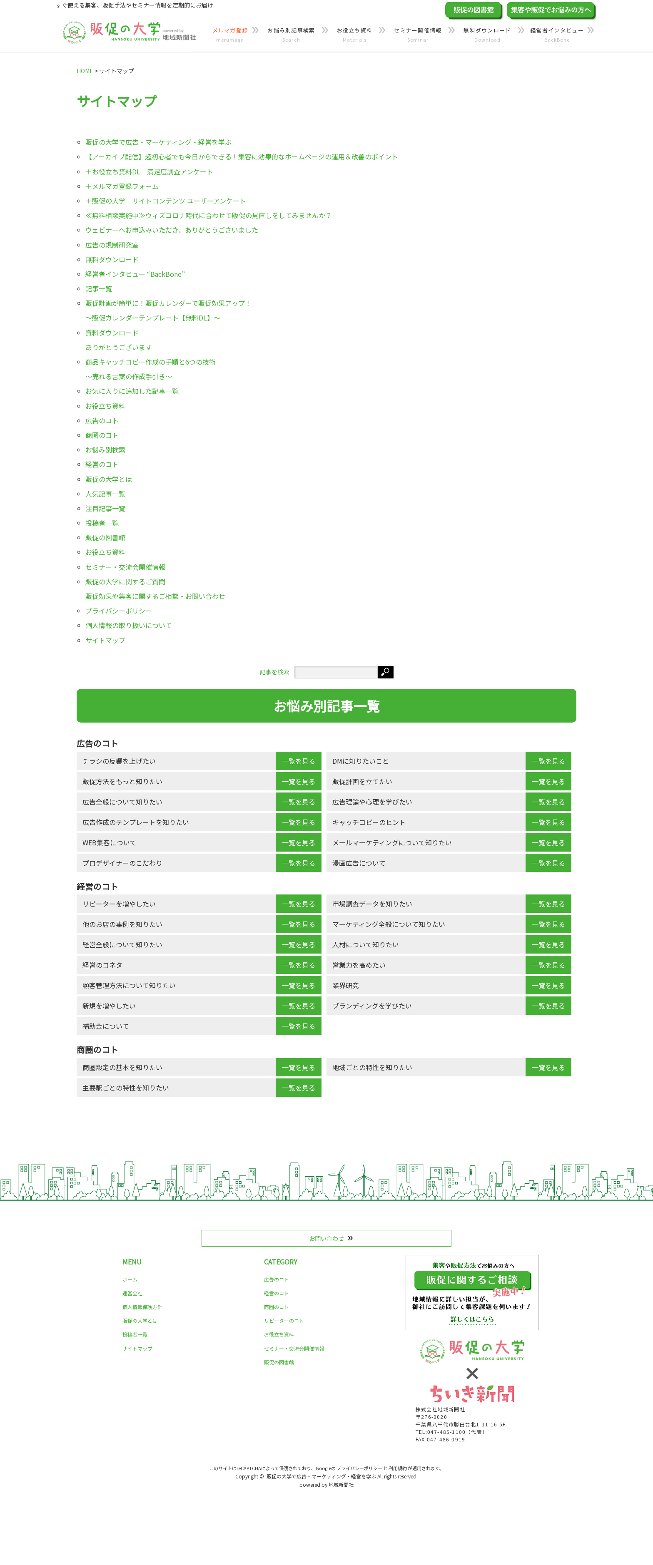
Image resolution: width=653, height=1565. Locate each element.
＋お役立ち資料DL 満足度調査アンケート (149, 171)
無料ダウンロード (487, 35)
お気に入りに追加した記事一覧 (132, 391)
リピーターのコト (284, 1320)
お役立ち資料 (354, 35)
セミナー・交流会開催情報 (125, 567)
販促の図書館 (105, 537)
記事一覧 (98, 288)
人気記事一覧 (105, 494)
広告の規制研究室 (112, 245)
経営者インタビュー (557, 35)
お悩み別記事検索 (291, 35)
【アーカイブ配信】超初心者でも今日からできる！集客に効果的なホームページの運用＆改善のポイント (241, 156)
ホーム (129, 1279)
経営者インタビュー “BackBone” (135, 274)
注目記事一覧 (105, 508)
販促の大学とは (108, 479)
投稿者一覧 (102, 523)
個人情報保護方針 (142, 1306)
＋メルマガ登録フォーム (122, 186)
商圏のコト (102, 435)
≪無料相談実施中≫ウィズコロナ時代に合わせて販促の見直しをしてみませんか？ (208, 215)
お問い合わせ (326, 1238)
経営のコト (102, 464)
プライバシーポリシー (118, 611)
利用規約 (398, 1468)
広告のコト (102, 420)
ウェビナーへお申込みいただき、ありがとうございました (171, 230)
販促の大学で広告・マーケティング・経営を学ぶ (158, 142)
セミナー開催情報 (418, 35)
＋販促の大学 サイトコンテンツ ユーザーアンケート (165, 201)
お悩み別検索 (105, 450)
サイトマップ (105, 640)
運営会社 (132, 1293)
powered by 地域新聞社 (326, 1484)
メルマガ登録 (230, 35)
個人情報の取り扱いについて (128, 625)
